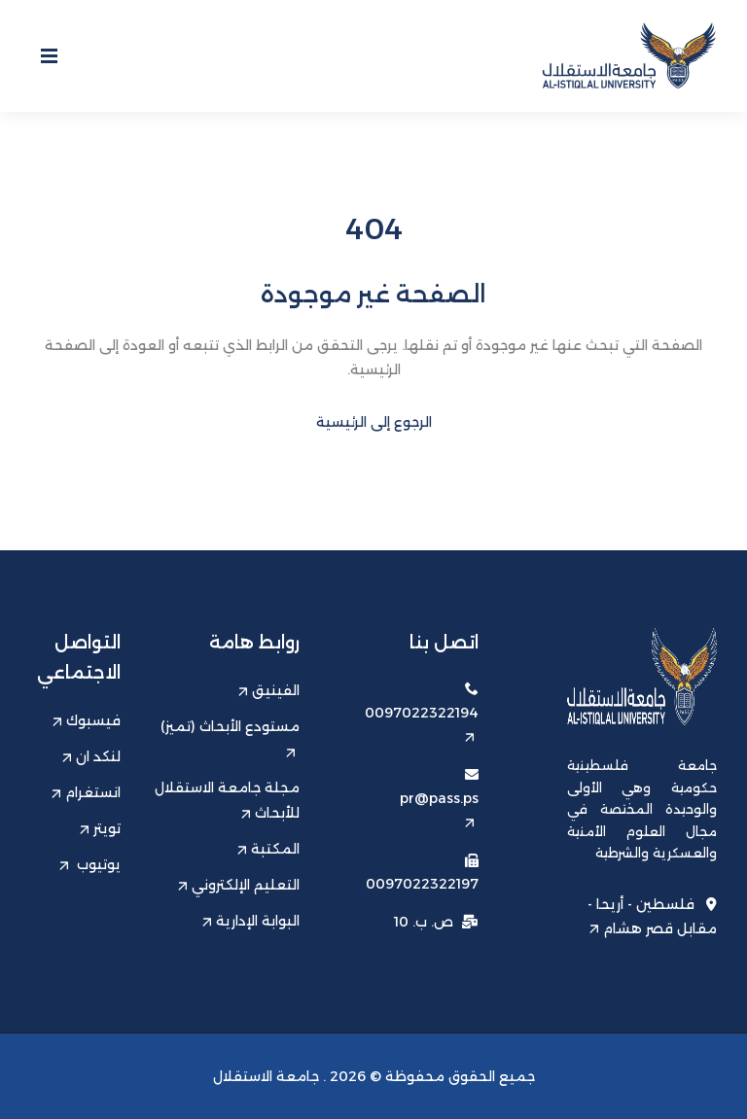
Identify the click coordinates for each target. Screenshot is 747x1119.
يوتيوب (90, 864)
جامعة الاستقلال (266, 1076)
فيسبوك (87, 720)
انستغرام (86, 792)
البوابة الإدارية (251, 920)
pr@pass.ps (439, 808)
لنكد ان (91, 756)
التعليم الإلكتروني (239, 884)
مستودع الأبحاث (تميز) (230, 737)
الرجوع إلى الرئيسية (374, 422)
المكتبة (268, 848)
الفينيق (269, 690)
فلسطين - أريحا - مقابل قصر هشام (652, 915)
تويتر (100, 828)
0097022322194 (422, 723)
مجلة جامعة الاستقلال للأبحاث (227, 800)
